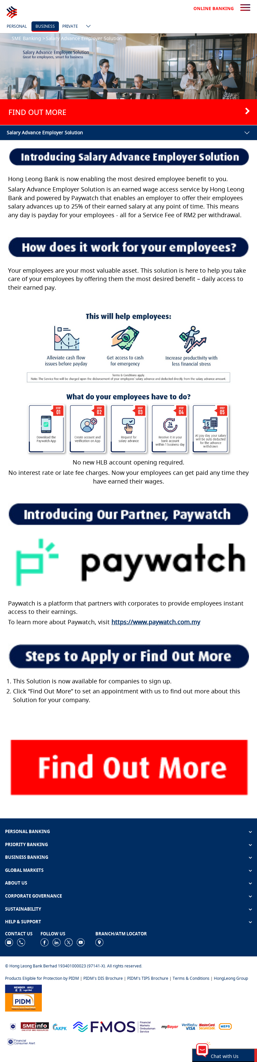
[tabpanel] (128, 79)
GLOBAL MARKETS (24, 870)
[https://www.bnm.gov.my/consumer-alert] (21, 1041)
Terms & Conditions (191, 978)
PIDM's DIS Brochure (103, 978)
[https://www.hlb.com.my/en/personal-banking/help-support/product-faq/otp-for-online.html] (199, 1026)
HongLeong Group (231, 978)
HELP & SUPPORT (23, 922)
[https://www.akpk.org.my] (60, 1026)
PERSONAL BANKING (27, 831)
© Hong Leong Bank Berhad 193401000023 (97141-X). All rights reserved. (73, 966)
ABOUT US (16, 883)
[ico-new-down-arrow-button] (86, 26)
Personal (17, 26)
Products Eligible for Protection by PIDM (42, 978)
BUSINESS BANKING (26, 857)
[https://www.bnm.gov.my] (13, 1026)
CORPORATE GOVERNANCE (33, 896)
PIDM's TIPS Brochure (147, 978)
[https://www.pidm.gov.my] (23, 997)
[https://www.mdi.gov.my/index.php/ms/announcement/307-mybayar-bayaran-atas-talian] (170, 1026)
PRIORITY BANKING (26, 844)
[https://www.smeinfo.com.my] (35, 1026)
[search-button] (245, 8)
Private (70, 26)
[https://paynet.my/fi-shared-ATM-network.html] (225, 1026)
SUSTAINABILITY (23, 909)
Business (45, 26)
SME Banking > (28, 38)
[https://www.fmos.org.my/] (114, 1026)
